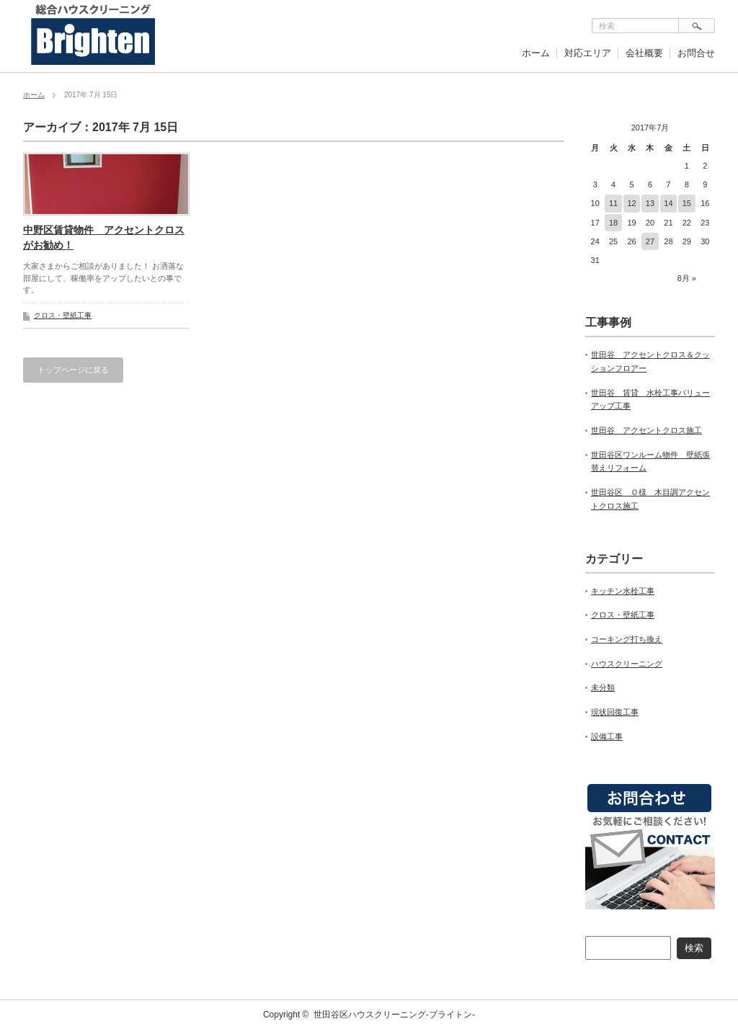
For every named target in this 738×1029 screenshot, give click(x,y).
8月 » (686, 278)
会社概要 (644, 53)
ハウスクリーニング (626, 663)
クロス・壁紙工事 (63, 315)
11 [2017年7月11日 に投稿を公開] (613, 203)
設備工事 (607, 736)
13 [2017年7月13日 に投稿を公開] (650, 203)
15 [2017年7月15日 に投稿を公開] (687, 203)
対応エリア (587, 53)
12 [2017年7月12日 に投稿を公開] (631, 203)
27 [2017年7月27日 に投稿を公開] (650, 241)
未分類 (603, 687)
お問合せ (696, 53)
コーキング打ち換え (626, 639)
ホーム (536, 53)
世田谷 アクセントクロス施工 (646, 430)
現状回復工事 (615, 712)
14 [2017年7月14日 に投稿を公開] (668, 203)
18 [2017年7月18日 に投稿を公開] (613, 222)
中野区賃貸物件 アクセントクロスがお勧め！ (103, 237)
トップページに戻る (73, 369)
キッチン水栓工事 (622, 591)
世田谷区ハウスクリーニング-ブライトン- (394, 1015)
